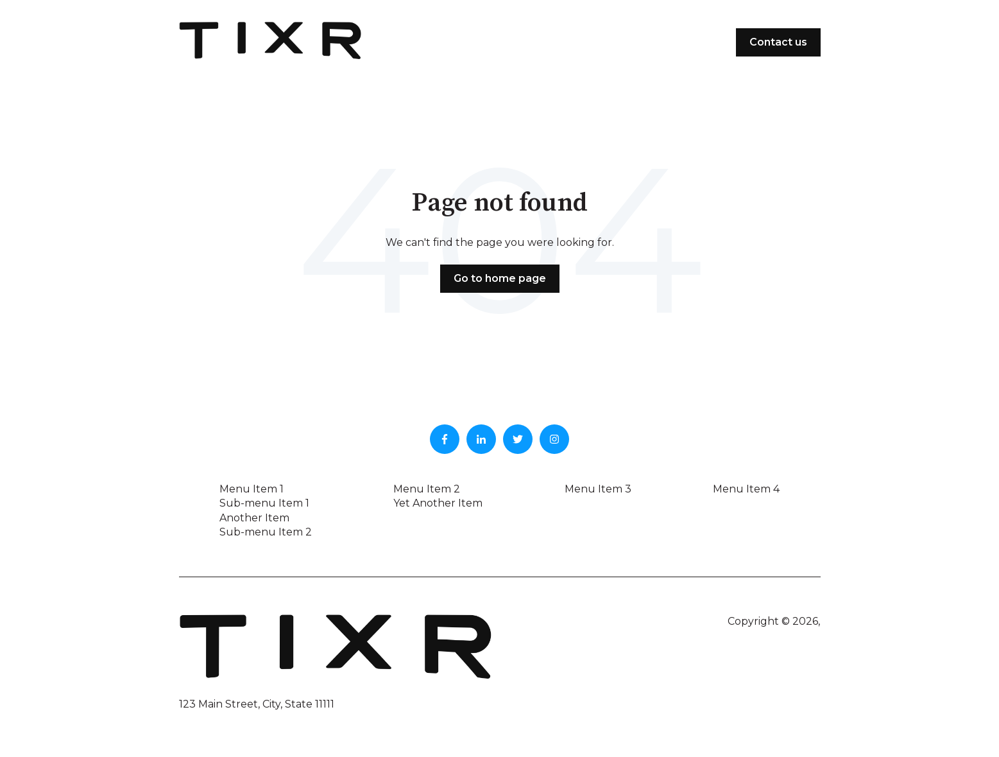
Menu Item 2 (426, 489)
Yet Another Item (437, 503)
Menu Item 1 (251, 489)
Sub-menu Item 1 (264, 503)
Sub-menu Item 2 (265, 532)
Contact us (778, 42)
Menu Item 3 (598, 489)
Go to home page (500, 278)
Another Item (254, 518)
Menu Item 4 (746, 489)
